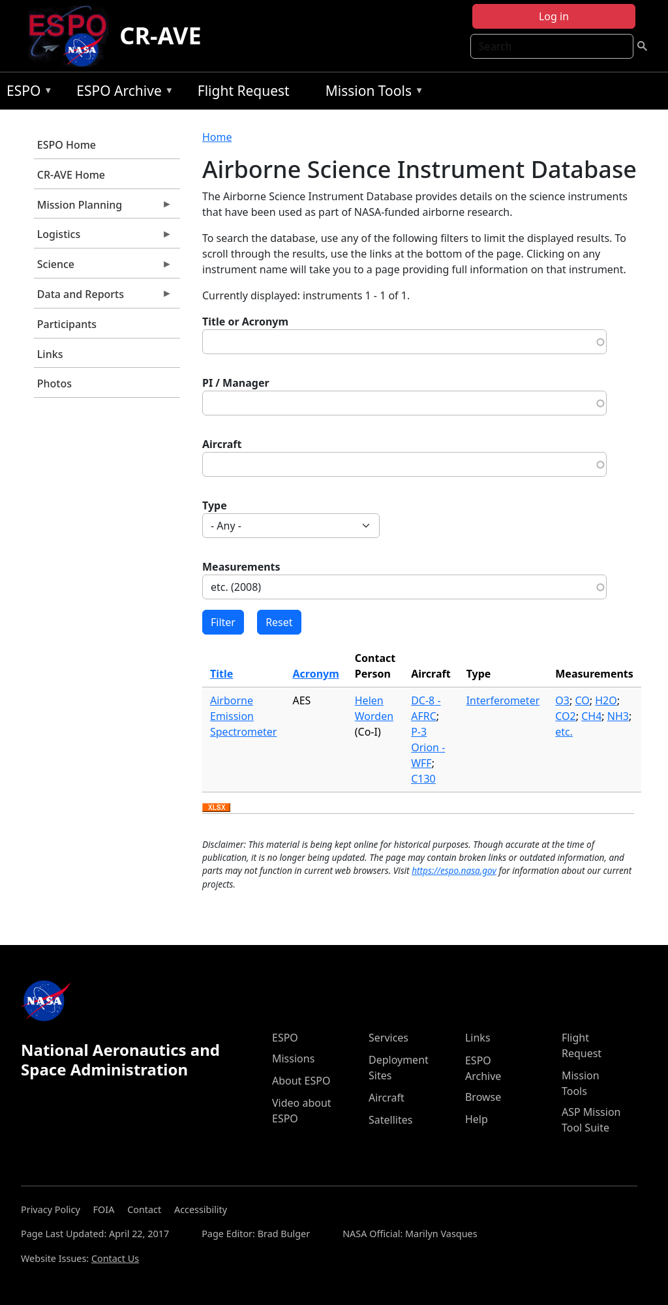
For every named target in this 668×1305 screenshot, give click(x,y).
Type (214, 505)
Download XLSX (216, 808)
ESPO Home (66, 145)
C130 (423, 779)
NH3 (618, 716)
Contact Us (115, 1258)
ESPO (26, 93)
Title (221, 674)
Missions (293, 1058)
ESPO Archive (122, 93)
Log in (554, 16)
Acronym (315, 674)
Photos (54, 383)
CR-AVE (160, 36)
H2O (606, 700)
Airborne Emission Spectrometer (243, 716)
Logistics (103, 237)
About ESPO (301, 1080)
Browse (483, 1097)
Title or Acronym (245, 321)
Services (388, 1037)
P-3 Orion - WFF (428, 747)
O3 (562, 700)
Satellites (390, 1120)
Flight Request (244, 91)
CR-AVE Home (71, 175)
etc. (564, 732)
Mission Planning (103, 208)
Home (217, 137)
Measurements (241, 567)
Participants (67, 324)
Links (50, 354)
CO (582, 700)
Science (103, 267)
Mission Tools (371, 93)
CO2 (565, 716)
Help (476, 1119)
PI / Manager (235, 383)
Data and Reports (103, 297)
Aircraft (222, 444)
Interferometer (503, 700)
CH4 (591, 716)
